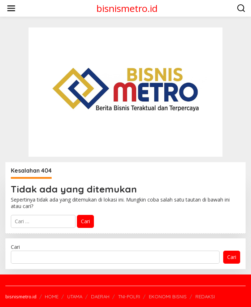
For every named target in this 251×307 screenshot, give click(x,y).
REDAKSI (205, 296)
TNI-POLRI (129, 296)
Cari (15, 246)
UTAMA (74, 296)
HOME (52, 296)
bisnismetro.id (126, 8)
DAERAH (100, 296)
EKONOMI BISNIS (168, 296)
